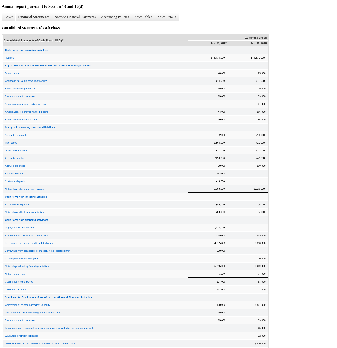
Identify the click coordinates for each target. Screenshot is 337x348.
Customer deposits (15, 181)
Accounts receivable (16, 135)
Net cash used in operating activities (24, 189)
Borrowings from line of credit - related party (29, 243)
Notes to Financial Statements (75, 17)
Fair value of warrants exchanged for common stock (33, 312)
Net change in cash (15, 274)
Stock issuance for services (20, 96)
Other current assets (16, 150)
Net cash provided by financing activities (27, 266)
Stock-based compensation (20, 88)
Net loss (9, 57)
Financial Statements (33, 17)
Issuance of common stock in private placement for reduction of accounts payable (49, 328)
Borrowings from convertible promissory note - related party (37, 251)
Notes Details (166, 17)
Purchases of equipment (18, 204)
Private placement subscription (22, 258)
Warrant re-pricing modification (21, 335)
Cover (9, 17)
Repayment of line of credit (19, 227)
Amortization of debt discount (21, 119)
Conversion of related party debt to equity (27, 305)
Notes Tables (143, 17)
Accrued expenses (15, 166)
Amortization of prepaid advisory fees (25, 104)
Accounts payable (15, 158)
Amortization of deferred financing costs (26, 111)
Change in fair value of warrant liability (26, 81)
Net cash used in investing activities (24, 212)
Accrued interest (14, 173)
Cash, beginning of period (19, 281)
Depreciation (12, 73)
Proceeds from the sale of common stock (27, 235)
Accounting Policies (115, 17)
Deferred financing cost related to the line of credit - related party (40, 343)
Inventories (11, 142)
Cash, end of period (15, 289)
